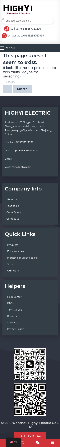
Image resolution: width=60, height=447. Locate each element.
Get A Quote (13, 212)
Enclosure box (15, 251)
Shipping (12, 322)
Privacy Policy (15, 328)
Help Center (14, 296)
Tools (10, 264)
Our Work (13, 270)
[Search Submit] (7, 89)
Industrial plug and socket (23, 257)
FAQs (10, 303)
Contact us (12, 218)
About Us (12, 199)
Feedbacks (12, 205)
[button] (30, 436)
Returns (12, 316)
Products (12, 244)
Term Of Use (14, 309)
